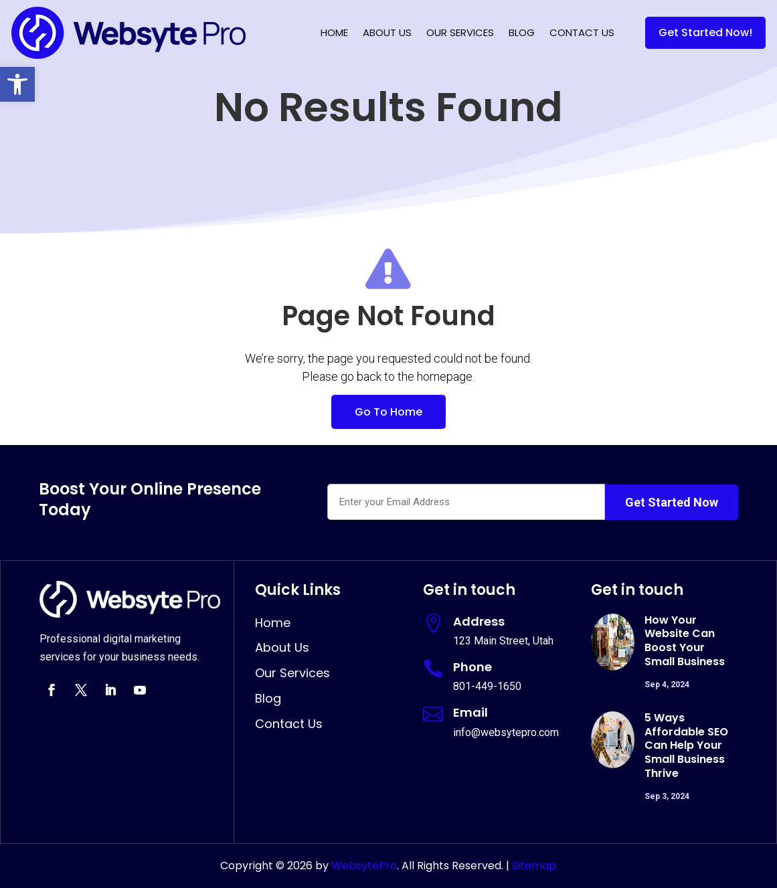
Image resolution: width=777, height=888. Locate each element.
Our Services (460, 32)
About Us (387, 32)
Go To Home (388, 412)
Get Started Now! (705, 32)
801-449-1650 (487, 686)
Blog (522, 32)
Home (334, 32)
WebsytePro (363, 865)
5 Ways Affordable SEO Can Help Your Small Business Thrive (686, 745)
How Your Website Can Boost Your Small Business (684, 640)
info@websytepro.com (506, 732)
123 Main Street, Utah (503, 640)
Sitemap (534, 865)
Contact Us (581, 32)
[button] (17, 84)
